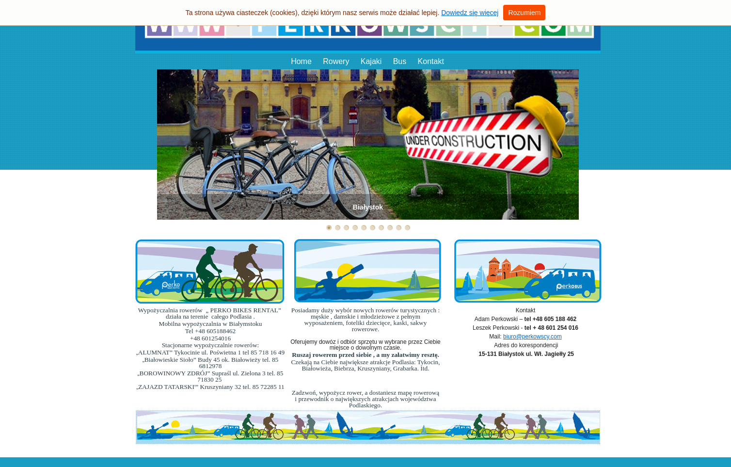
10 (407, 228)
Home (301, 61)
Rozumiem (524, 12)
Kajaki (371, 61)
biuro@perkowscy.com (532, 336)
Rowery (336, 61)
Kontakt (431, 61)
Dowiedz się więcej (469, 12)
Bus (400, 61)
